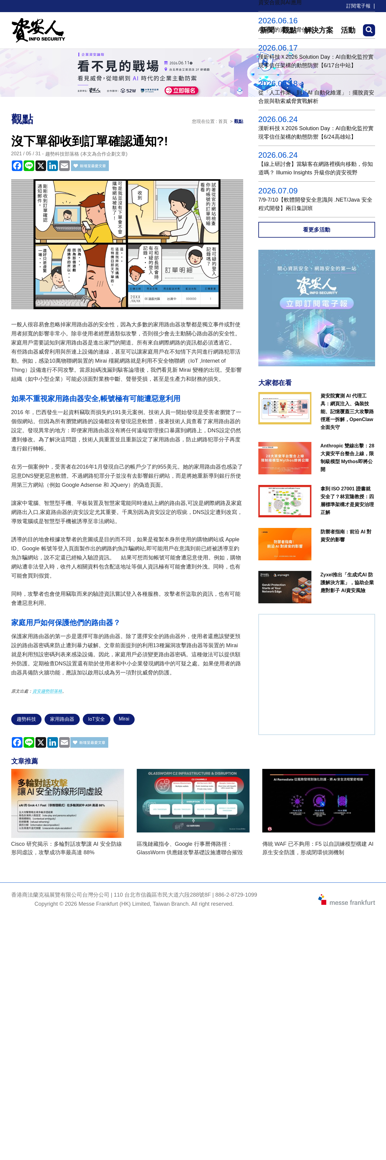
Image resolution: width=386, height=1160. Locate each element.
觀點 (238, 121)
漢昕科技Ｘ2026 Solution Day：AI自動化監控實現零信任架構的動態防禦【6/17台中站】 (316, 61)
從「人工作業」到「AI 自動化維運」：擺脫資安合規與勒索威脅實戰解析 (316, 97)
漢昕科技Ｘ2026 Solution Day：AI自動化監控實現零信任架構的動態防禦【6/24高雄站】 (316, 132)
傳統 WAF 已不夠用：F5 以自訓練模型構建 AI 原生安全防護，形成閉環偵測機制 (318, 848)
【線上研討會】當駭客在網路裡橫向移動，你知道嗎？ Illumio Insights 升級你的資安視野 (315, 168)
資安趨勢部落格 (47, 691)
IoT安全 (96, 719)
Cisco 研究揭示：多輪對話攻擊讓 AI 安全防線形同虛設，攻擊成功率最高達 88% (66, 848)
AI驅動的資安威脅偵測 (285, 30)
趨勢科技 (26, 719)
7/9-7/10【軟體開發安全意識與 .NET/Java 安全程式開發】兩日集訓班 (315, 204)
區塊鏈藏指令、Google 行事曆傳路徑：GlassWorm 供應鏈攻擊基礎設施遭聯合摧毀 (190, 848)
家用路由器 (62, 719)
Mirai (124, 718)
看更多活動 (316, 230)
